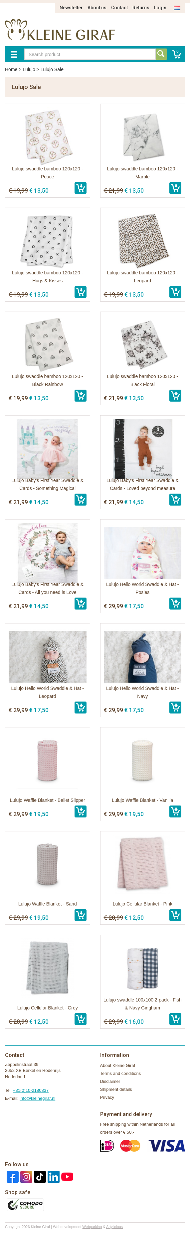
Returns (140, 7)
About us (97, 7)
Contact (119, 7)
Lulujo (29, 69)
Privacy (107, 1097)
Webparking (92, 1227)
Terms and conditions (120, 1073)
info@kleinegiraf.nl (37, 1098)
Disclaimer (110, 1081)
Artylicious (114, 1227)
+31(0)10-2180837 (31, 1090)
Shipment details (116, 1089)
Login (160, 7)
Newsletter (71, 7)
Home (11, 69)
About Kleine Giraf (117, 1065)
